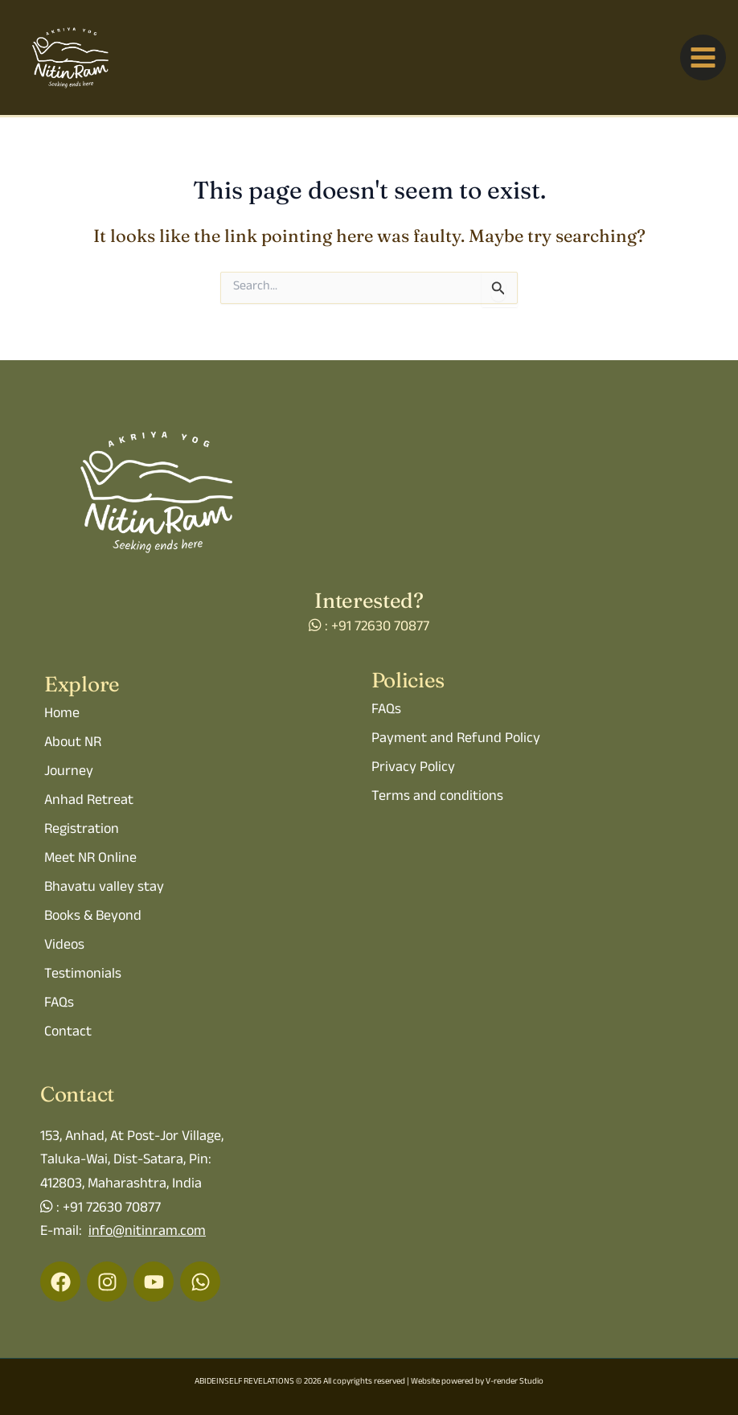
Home (62, 715)
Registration (81, 830)
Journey (68, 773)
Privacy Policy (413, 769)
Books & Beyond (92, 917)
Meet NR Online (90, 859)
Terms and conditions (437, 797)
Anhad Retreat (88, 802)
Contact (68, 1033)
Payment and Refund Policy (455, 740)
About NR (72, 744)
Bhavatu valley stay (104, 888)
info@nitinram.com (147, 1232)
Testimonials (82, 975)
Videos (64, 946)
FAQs (59, 1004)
